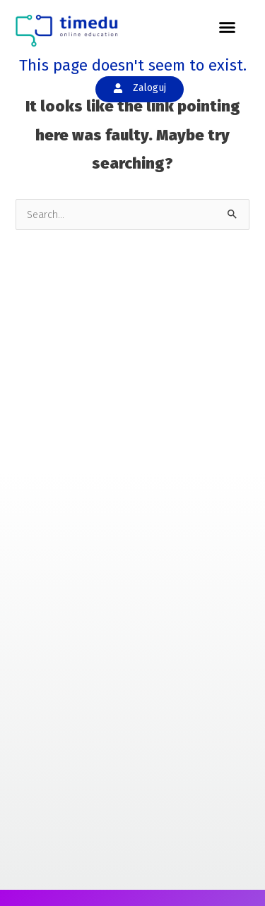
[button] (227, 27)
